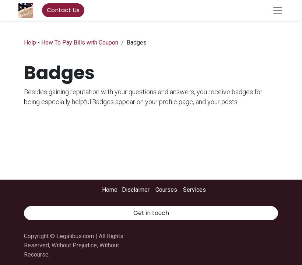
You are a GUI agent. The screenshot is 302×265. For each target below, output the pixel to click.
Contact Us (63, 10)
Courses (166, 189)
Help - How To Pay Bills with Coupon (71, 42)
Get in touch (151, 213)
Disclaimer (136, 189)
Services (194, 189)
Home (109, 189)
